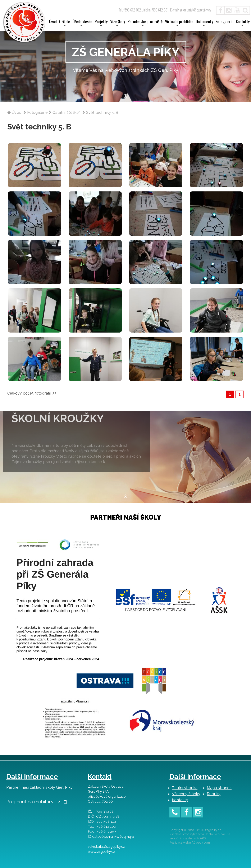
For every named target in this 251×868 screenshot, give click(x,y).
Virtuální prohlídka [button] (179, 23)
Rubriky (213, 794)
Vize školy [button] (117, 23)
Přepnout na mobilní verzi (36, 801)
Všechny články (186, 794)
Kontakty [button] (243, 23)
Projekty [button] (101, 23)
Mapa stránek (219, 788)
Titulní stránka (184, 788)
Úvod (53, 22)
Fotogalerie (224, 22)
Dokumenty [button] (204, 23)
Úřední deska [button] (82, 23)
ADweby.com (201, 842)
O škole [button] (64, 23)
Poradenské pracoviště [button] (145, 23)
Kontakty (180, 800)
